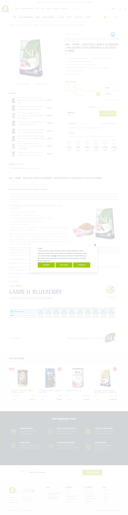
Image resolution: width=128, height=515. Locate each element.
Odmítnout (82, 265)
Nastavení (64, 265)
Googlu (54, 256)
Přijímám (46, 265)
